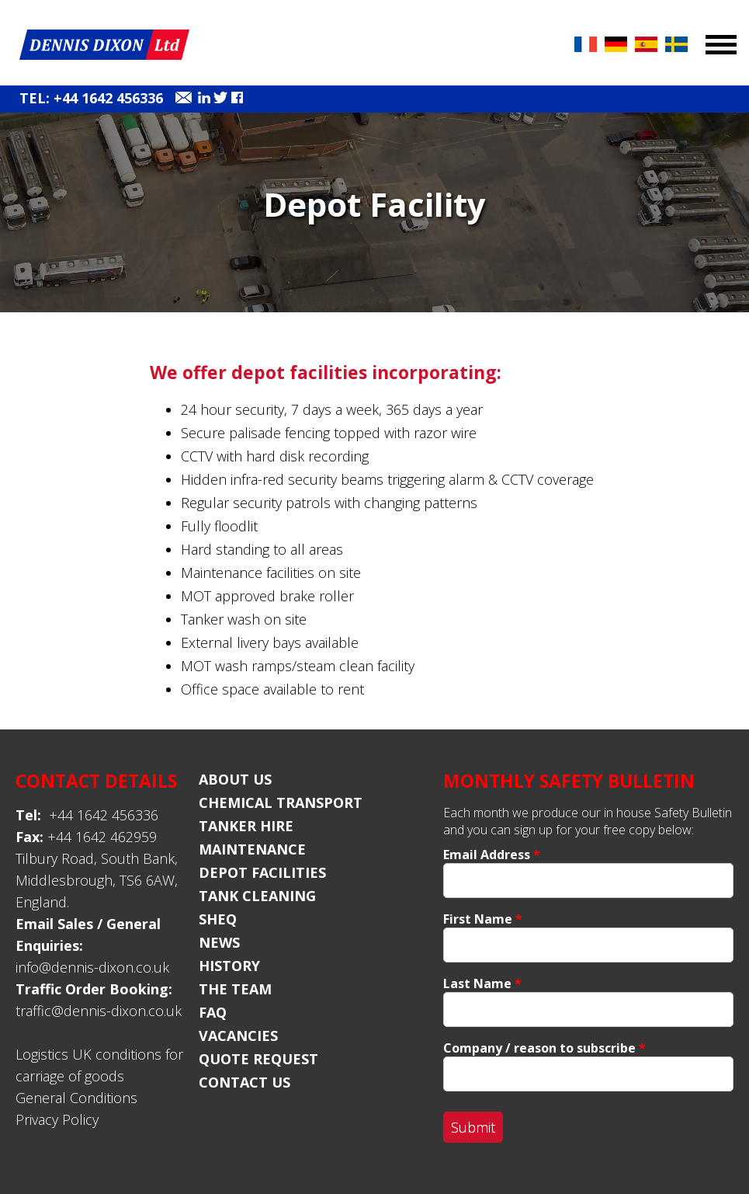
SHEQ (218, 919)
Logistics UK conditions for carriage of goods (99, 1065)
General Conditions (76, 1097)
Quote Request (258, 1059)
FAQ (213, 1012)
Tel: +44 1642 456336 (91, 98)
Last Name (482, 983)
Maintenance (252, 849)
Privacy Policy (57, 1119)
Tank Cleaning (257, 895)
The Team (235, 989)
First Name (482, 919)
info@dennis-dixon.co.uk (92, 967)
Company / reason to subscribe (544, 1047)
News (219, 942)
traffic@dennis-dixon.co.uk (99, 1010)
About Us (235, 779)
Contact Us (244, 1082)
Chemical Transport (280, 802)
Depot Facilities (262, 872)
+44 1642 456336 (87, 815)
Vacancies (238, 1035)
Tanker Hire (246, 825)
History (229, 965)
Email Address (491, 854)
